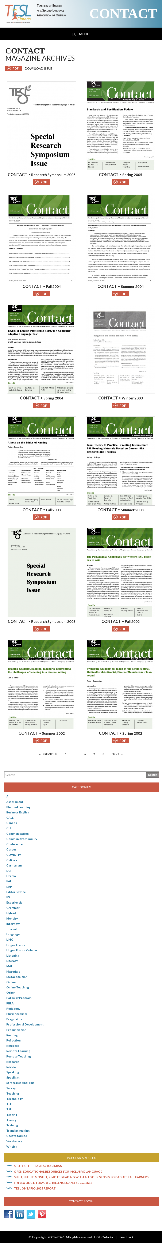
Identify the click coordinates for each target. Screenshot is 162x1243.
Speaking (12, 1072)
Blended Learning (18, 807)
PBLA (10, 1003)
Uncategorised (16, 1136)
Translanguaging (18, 1130)
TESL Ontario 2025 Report (35, 1188)
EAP (9, 886)
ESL (8, 897)
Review (11, 1067)
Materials (13, 971)
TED (9, 1104)
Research (12, 1061)
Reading (12, 1035)
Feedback (126, 1237)
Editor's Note (16, 892)
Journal (11, 929)
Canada (11, 823)
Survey (11, 1088)
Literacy (12, 961)
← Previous (48, 754)
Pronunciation (16, 1030)
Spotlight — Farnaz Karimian (38, 1166)
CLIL (9, 828)
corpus (11, 849)
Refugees (12, 1045)
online (11, 982)
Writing (11, 1146)
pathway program (18, 998)
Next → (117, 754)
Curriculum (14, 865)
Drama (11, 876)
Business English (17, 812)
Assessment (14, 802)
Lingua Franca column (21, 950)
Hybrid (11, 913)
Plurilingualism (16, 1014)
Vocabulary (14, 1141)
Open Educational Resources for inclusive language (58, 1171)
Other (10, 992)
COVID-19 (13, 854)
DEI (8, 870)
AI (7, 796)
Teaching (12, 1093)
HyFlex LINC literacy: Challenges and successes (53, 1182)
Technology (14, 1098)
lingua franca (16, 945)
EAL (9, 881)
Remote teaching (18, 1056)
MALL (10, 966)
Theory (11, 1120)
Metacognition (16, 977)
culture (11, 860)
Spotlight (13, 1077)
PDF (41, 182)
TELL (9, 1109)
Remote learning (18, 1051)
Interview (13, 923)
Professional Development (25, 1024)
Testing (11, 1114)
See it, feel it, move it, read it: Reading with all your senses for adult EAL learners (81, 1177)
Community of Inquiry (21, 839)
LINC (9, 939)
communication (17, 833)
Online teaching (17, 987)
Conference (14, 844)
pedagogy (13, 1008)
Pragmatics (14, 1019)
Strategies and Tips (20, 1082)
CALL (10, 817)
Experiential (14, 902)
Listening (12, 955)
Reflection (13, 1040)
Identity (12, 918)
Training (12, 1125)
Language (13, 934)
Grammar (13, 907)
